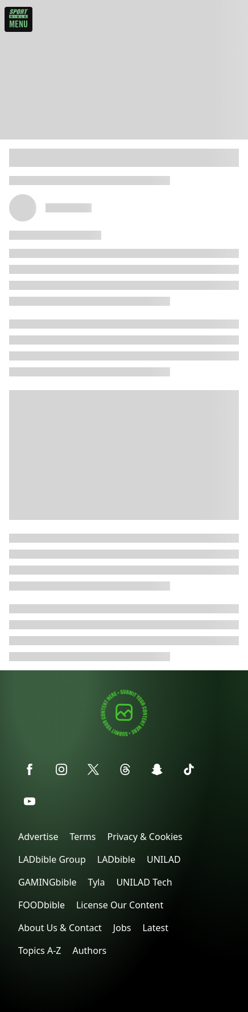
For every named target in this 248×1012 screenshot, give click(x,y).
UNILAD (164, 859)
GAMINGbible (47, 882)
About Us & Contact (60, 927)
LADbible (116, 859)
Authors (89, 950)
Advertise (38, 836)
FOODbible (41, 905)
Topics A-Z (39, 950)
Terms (82, 836)
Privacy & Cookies (144, 836)
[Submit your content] (124, 734)
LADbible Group (52, 859)
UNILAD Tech (144, 882)
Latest (155, 927)
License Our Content (119, 905)
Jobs (122, 927)
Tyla (96, 882)
